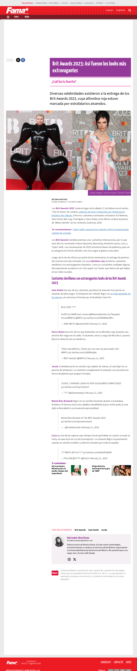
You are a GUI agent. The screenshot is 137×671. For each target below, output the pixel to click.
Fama (16, 17)
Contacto (118, 655)
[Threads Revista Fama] (128, 664)
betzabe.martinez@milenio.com (78, 536)
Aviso (128, 655)
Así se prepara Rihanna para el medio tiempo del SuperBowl (58, 465)
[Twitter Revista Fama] (116, 664)
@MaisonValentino (98, 310)
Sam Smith (92, 525)
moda (102, 525)
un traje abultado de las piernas (115, 289)
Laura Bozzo (89, 3)
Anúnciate (106, 655)
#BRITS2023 (115, 379)
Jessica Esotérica (76, 3)
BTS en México (54, 3)
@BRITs (79, 313)
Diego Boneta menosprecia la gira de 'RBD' (101, 464)
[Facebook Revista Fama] (110, 664)
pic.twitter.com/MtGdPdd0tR (97, 448)
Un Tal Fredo (110, 3)
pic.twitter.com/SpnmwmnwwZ (76, 417)
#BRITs (71, 313)
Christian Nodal (41, 3)
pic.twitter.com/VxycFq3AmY (75, 382)
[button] (16, 60)
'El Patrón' (100, 3)
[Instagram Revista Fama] (122, 664)
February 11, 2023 (98, 319)
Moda (27, 17)
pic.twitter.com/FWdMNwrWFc (99, 313)
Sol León (65, 3)
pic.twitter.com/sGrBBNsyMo (83, 348)
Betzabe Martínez (58, 199)
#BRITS (105, 379)
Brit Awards (78, 525)
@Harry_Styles (79, 344)
